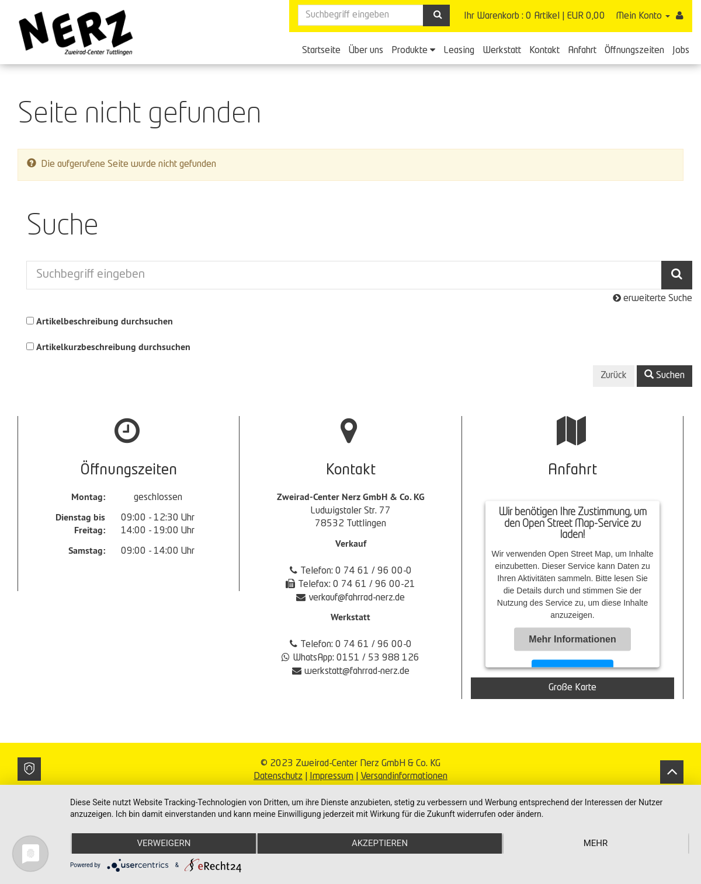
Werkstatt (502, 50)
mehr (596, 843)
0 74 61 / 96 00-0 (373, 571)
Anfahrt (582, 50)
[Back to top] (671, 772)
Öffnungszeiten (634, 50)
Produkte (413, 50)
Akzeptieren (380, 843)
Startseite (321, 50)
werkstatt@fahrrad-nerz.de (357, 671)
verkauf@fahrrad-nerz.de (356, 598)
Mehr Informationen (572, 639)
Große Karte (572, 688)
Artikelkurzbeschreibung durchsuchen (113, 347)
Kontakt (544, 50)
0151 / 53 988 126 (377, 658)
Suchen (664, 375)
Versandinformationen (403, 776)
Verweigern (163, 843)
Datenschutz (278, 776)
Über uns (366, 50)
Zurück (614, 375)
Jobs (680, 50)
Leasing (458, 50)
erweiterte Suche (652, 298)
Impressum (331, 776)
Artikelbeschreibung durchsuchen (104, 321)
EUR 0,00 (586, 16)
